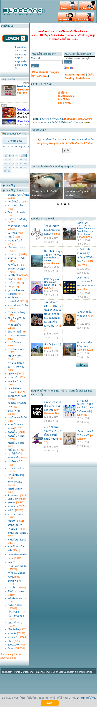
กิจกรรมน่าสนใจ (17, 212)
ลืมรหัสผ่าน (20, 47)
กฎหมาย (12, 373)
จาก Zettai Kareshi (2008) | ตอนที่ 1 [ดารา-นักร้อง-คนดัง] (85, 406)
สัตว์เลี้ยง (12, 432)
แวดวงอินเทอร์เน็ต (18, 305)
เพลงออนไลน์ (15, 240)
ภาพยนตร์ (13, 254)
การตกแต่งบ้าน (16, 468)
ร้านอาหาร (13, 495)
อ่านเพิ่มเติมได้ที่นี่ (86, 697)
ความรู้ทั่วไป (14, 324)
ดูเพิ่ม (66, 150)
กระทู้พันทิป (14, 201)
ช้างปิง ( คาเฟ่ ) (52, 344)
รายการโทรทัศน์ (17, 258)
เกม (9, 286)
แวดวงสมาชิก (15, 205)
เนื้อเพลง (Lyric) (16, 247)
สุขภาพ (12, 502)
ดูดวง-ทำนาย (15, 622)
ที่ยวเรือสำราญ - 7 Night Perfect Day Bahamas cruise (53, 256)
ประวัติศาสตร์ (15, 342)
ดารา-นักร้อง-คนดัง (18, 225)
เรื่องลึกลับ (13, 629)
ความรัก (12, 633)
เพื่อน (10, 641)
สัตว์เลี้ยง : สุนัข (16, 436)
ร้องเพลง (12, 232)
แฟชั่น (11, 510)
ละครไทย (13, 264)
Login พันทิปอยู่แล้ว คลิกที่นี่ (21, 65)
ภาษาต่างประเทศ (17, 335)
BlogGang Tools (16, 318)
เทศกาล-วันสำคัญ (17, 219)
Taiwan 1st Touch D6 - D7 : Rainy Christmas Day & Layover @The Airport (85, 228)
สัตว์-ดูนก (13, 449)
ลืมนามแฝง (20, 50)
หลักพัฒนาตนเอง (17, 598)
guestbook (13, 644)
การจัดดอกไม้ (15, 461)
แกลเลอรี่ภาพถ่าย (17, 396)
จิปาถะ (11, 648)
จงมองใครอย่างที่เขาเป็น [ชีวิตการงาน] (52, 406)
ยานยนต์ (12, 377)
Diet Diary (13, 498)
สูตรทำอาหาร (15, 488)
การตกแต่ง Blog (16, 312)
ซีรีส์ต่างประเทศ (16, 268)
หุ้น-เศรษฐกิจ (15, 355)
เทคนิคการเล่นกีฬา (18, 417)
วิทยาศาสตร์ (14, 331)
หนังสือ (11, 521)
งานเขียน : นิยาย (17, 539)
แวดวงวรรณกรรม (17, 514)
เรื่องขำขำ (13, 611)
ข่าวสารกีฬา (14, 410)
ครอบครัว (13, 637)
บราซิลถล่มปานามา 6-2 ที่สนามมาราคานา (85, 281)
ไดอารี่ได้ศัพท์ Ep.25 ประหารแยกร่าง (52, 229)
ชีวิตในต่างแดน (16, 591)
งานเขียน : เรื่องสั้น (18, 532)
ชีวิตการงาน (14, 580)
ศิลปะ (11, 278)
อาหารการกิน (15, 481)
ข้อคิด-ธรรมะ (15, 605)
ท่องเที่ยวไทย (14, 381)
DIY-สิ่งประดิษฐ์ (16, 475)
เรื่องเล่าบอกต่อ (16, 615)
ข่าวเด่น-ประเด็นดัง (18, 194)
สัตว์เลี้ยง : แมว (16, 442)
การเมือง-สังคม (16, 349)
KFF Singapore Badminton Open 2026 (52, 282)
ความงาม (13, 506)
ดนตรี (11, 236)
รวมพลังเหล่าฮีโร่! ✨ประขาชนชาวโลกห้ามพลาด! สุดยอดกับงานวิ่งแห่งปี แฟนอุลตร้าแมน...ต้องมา (52, 314)
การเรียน (12, 587)
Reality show (15, 275)
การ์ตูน (11, 282)
